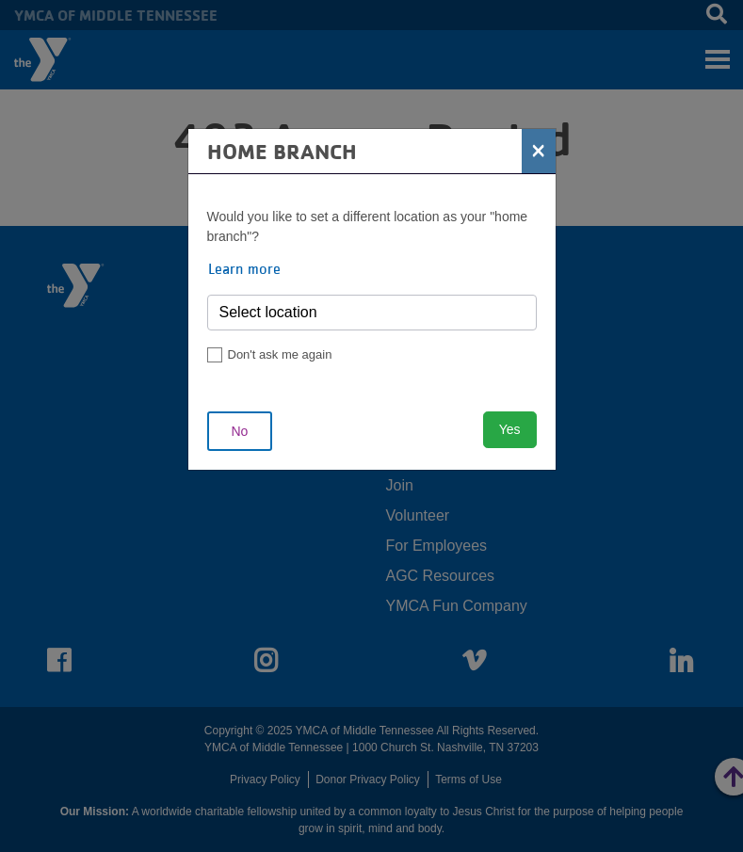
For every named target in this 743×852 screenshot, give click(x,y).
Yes (510, 429)
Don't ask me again (280, 354)
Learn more (244, 268)
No (240, 431)
